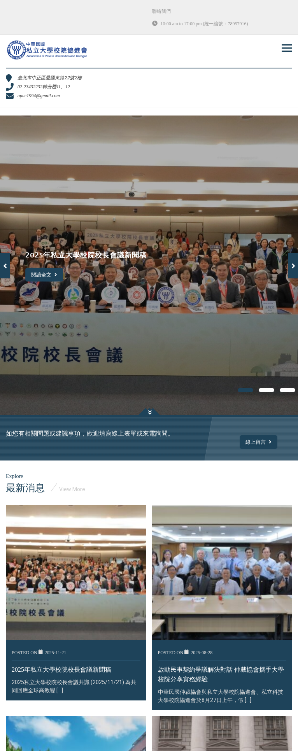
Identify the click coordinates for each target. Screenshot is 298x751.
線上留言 (258, 442)
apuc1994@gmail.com (39, 95)
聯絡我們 (161, 11)
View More (72, 489)
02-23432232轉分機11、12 (44, 86)
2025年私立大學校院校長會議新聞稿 (61, 669)
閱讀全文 (44, 274)
